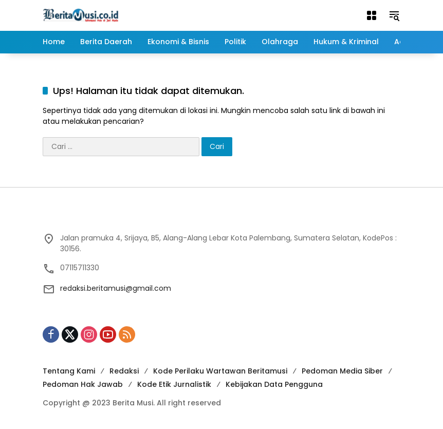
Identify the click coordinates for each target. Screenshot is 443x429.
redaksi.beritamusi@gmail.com (115, 288)
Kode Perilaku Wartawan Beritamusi (220, 371)
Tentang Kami (69, 371)
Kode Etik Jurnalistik (174, 384)
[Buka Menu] (371, 15)
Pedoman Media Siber (342, 371)
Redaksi (124, 371)
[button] (394, 15)
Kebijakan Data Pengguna (274, 384)
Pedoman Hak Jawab (83, 384)
